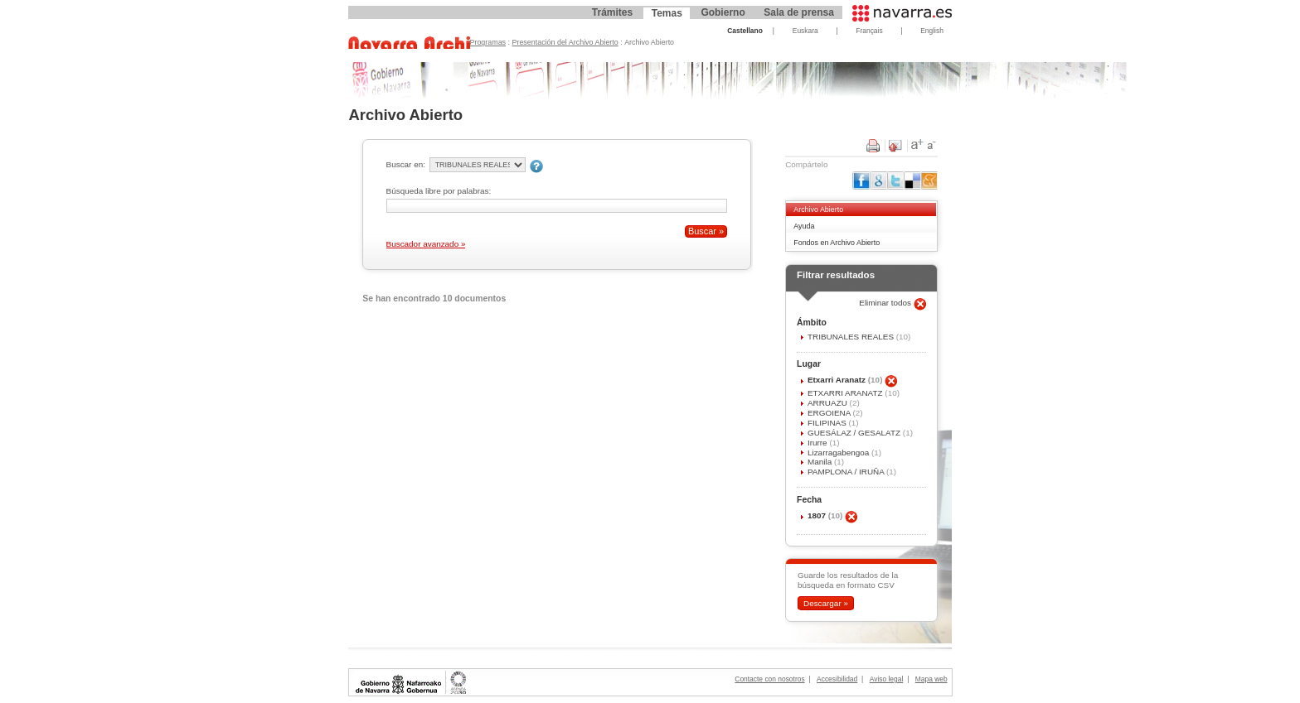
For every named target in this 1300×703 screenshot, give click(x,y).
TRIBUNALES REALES (852, 336)
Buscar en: (405, 164)
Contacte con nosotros (769, 679)
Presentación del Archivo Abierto (565, 42)
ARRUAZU (829, 402)
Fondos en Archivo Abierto (836, 242)
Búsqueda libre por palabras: (439, 190)
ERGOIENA (830, 412)
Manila (821, 461)
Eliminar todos (886, 302)
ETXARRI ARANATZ (846, 392)
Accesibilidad (837, 679)
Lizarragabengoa (839, 452)
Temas (667, 13)
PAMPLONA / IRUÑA (847, 471)
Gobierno (723, 12)
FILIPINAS (828, 422)
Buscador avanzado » (426, 243)
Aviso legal (887, 679)
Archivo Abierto (818, 209)
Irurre (818, 442)
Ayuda (803, 226)
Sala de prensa (799, 12)
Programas (488, 42)
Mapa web (931, 679)
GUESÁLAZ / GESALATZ (855, 432)
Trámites (612, 12)
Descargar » (825, 603)
